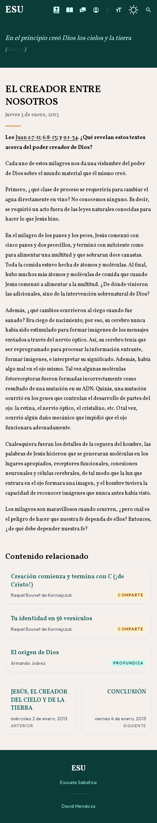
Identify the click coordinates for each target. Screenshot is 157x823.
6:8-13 (50, 137)
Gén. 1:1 (15, 49)
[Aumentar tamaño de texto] (118, 10)
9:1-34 (70, 137)
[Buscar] (148, 10)
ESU (14, 10)
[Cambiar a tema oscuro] (134, 10)
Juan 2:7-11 (28, 137)
